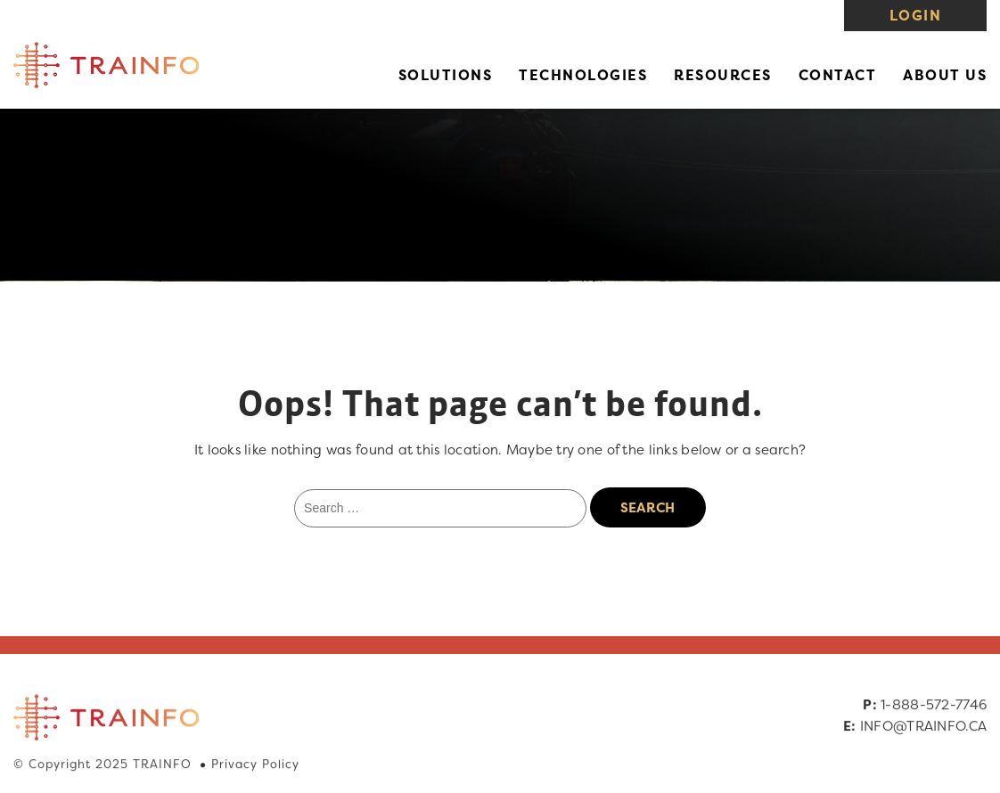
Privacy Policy (255, 764)
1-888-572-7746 (933, 705)
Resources (723, 75)
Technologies (583, 75)
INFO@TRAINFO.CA (923, 726)
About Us (945, 75)
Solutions (445, 75)
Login (915, 15)
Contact (838, 75)
